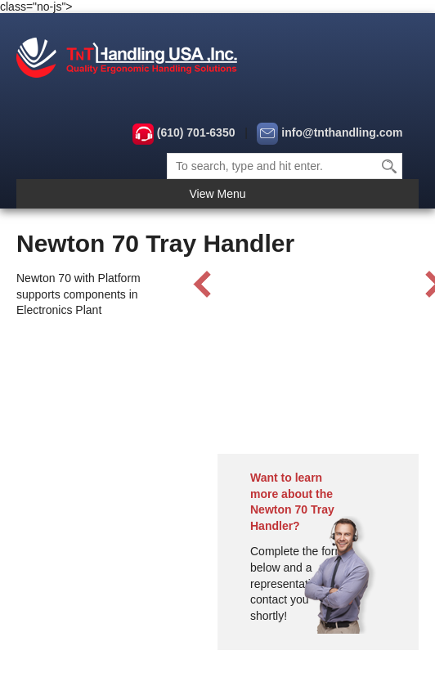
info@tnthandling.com (341, 132)
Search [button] (390, 166)
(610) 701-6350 (196, 132)
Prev (202, 284)
